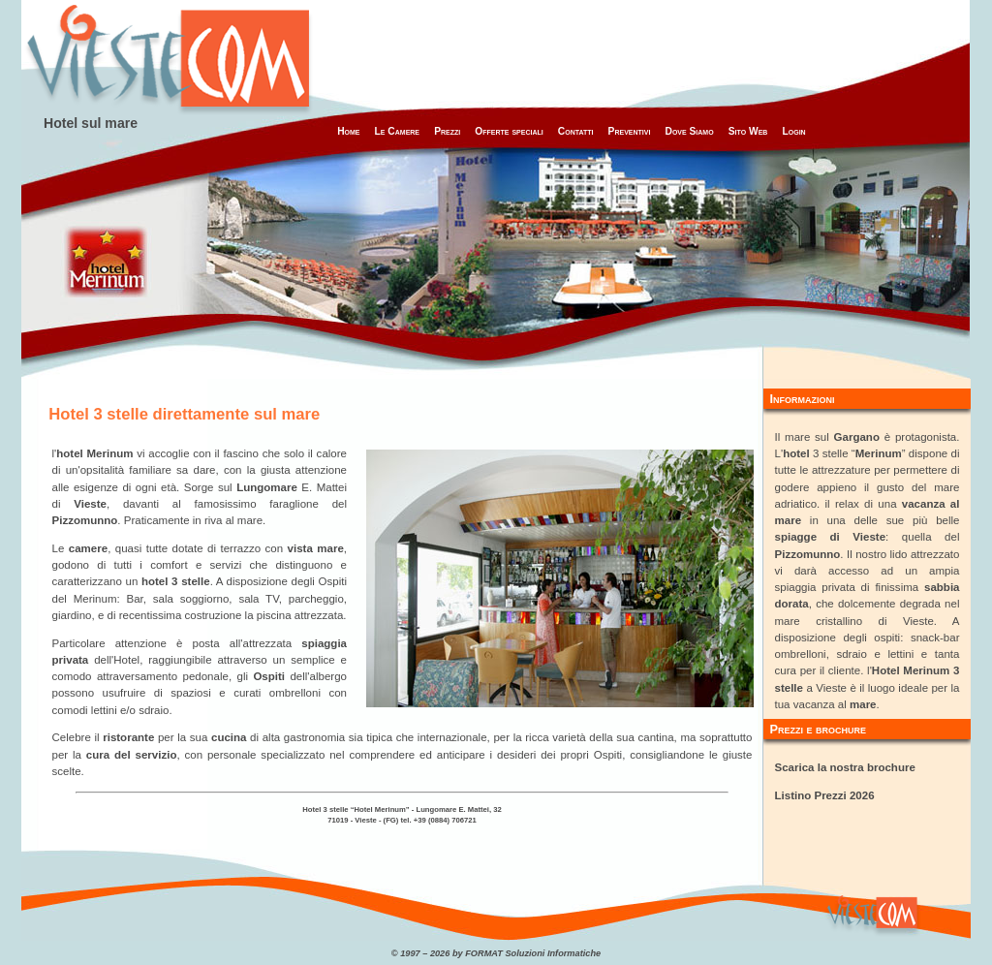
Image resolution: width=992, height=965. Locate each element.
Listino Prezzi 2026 (825, 795)
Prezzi (447, 131)
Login (793, 131)
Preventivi (629, 131)
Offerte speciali (508, 131)
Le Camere (397, 131)
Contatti (576, 131)
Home (348, 131)
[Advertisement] (628, 44)
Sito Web (748, 131)
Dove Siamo (690, 131)
